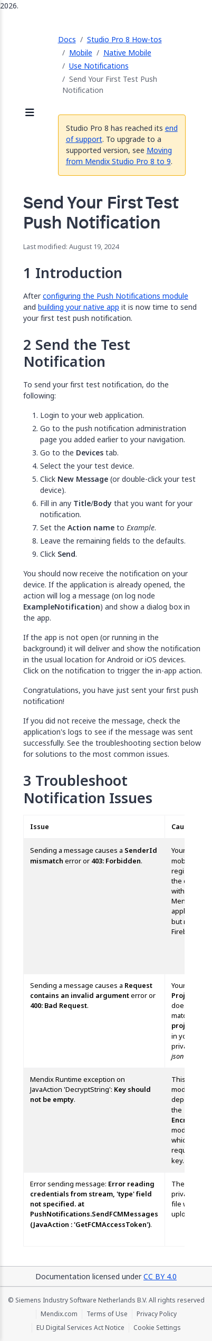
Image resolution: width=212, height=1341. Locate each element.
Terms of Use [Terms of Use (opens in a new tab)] (107, 1314)
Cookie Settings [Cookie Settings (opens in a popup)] (157, 1328)
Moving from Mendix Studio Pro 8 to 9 (119, 156)
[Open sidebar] (30, 113)
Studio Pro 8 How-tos (124, 39)
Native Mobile (127, 52)
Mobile (80, 52)
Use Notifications (99, 65)
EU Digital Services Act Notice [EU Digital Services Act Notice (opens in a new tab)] (80, 1328)
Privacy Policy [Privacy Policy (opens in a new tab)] (157, 1314)
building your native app (78, 306)
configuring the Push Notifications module (115, 295)
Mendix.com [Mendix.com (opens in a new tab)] (59, 1314)
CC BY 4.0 (160, 1276)
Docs (67, 39)
